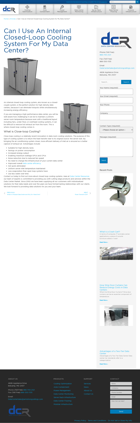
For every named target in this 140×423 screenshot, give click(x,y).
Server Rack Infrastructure (65, 397)
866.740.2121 (95, 2)
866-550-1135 (26, 392)
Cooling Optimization (63, 384)
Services (87, 384)
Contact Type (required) (110, 126)
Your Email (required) (109, 96)
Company (104, 113)
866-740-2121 (105, 55)
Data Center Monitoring (63, 394)
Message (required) (108, 137)
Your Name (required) (109, 88)
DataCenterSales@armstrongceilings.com (78, 2)
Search (126, 82)
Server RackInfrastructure (96, 10)
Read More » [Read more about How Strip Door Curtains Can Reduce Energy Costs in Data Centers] (104, 300)
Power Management (62, 390)
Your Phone (104, 105)
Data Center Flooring (62, 401)
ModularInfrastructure (131, 10)
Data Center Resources (79, 176)
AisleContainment (45, 10)
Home (6, 19)
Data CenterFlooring (113, 10)
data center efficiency (32, 163)
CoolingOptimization (27, 10)
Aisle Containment (61, 387)
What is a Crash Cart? (110, 232)
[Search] (137, 2)
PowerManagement (62, 10)
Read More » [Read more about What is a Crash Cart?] (104, 242)
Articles (13, 19)
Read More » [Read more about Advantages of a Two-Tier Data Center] (104, 364)
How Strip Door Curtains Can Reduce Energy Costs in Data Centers (114, 287)
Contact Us (88, 394)
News (86, 387)
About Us (88, 390)
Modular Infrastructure (63, 404)
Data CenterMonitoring (79, 10)
